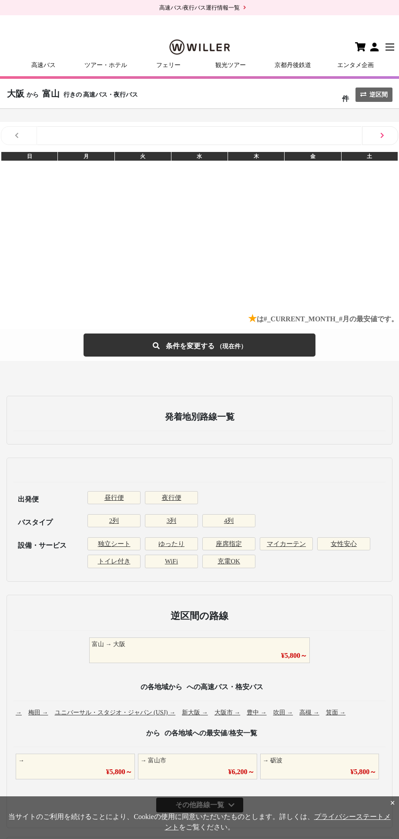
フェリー (168, 65)
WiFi (171, 561)
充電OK (229, 561)
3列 (172, 520)
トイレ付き (114, 561)
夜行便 (171, 497)
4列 (229, 520)
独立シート (114, 543)
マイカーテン (286, 543)
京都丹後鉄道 (293, 65)
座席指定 (229, 543)
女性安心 (344, 543)
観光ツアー (230, 65)
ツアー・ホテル (105, 65)
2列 (114, 520)
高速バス (43, 65)
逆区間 (374, 94)
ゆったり (171, 543)
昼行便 (114, 497)
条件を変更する (200, 345)
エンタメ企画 (355, 65)
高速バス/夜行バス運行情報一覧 (199, 7)
